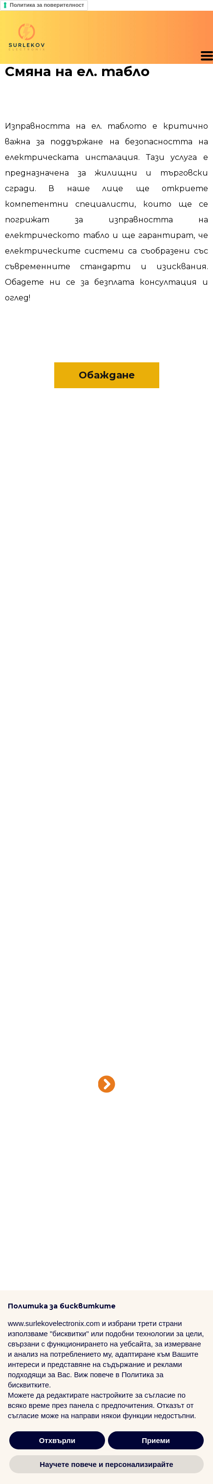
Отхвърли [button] (57, 1440)
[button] (207, 56)
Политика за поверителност (47, 5)
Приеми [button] (156, 1440)
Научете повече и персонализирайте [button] (106, 1464)
